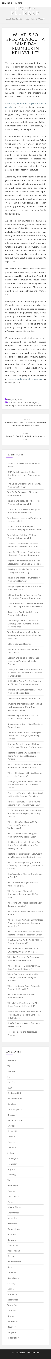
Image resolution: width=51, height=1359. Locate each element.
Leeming (11, 1174)
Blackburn (12, 1114)
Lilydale (11, 1136)
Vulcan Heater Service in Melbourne (23, 698)
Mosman (11, 1191)
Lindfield (11, 1147)
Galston (11, 1256)
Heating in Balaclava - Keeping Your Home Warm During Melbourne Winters (23, 755)
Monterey (11, 1142)
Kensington (12, 1158)
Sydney (10, 1153)
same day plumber (32, 405)
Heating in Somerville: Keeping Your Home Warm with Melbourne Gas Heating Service (24, 845)
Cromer (11, 1316)
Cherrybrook (13, 1212)
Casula (10, 1288)
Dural (10, 1267)
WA (8, 1180)
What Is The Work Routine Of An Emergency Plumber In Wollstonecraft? (22, 824)
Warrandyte (12, 1185)
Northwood (12, 1299)
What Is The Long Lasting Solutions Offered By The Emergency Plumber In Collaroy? (25, 865)
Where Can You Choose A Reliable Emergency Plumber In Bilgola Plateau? (25, 422)
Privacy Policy (33, 1352)
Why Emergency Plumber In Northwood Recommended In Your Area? (23, 894)
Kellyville (12, 399)
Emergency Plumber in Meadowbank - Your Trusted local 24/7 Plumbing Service (25, 784)
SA (8, 1076)
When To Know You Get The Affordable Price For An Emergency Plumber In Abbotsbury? (25, 922)
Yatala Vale (12, 1305)
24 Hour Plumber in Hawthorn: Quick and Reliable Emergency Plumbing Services (24, 735)
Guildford (11, 1104)
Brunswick (12, 1294)
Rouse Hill (12, 1131)
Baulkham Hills (14, 1098)
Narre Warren (13, 1277)
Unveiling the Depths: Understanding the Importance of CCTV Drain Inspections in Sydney (24, 706)
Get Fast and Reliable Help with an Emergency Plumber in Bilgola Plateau (23, 660)
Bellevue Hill (13, 1321)
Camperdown (13, 1229)
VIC (8, 1066)
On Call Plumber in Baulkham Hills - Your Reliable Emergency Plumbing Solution (24, 813)
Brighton (11, 1169)
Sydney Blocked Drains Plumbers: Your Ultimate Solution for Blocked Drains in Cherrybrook (24, 672)
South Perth (13, 1196)
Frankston (12, 1163)
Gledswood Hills (14, 1093)
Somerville (12, 1272)
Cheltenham (13, 1245)
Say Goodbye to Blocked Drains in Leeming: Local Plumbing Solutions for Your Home (24, 623)
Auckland (11, 1310)
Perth (10, 1201)
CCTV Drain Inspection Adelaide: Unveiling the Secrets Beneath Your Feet (23, 475)
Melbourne (12, 1060)
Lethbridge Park (14, 1109)
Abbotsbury (12, 1218)
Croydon (11, 1125)
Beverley (11, 1326)
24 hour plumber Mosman (19, 643)
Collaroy (11, 1283)
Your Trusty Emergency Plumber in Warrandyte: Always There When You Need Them (24, 635)
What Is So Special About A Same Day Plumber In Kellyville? (25, 43)
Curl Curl (11, 1082)
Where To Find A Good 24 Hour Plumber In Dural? (25, 436)
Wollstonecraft (14, 1261)
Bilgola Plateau (14, 1207)
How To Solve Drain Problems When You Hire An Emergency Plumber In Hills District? (24, 1014)
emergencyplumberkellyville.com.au (25, 379)
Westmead (12, 1223)
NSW (20, 399)
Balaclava (11, 1240)
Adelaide (11, 1071)
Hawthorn (12, 1234)
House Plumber (12, 3)
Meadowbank (13, 1250)
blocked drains (15, 402)
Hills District (13, 1337)
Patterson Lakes (15, 1120)
